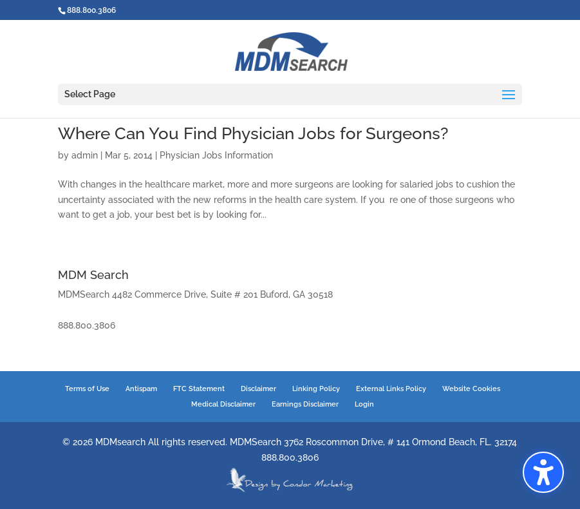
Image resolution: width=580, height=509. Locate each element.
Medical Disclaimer (223, 404)
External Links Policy (391, 389)
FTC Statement (199, 389)
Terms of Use (87, 389)
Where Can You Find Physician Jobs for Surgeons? (253, 133)
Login (364, 404)
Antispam (141, 389)
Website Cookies (471, 389)
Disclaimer (258, 389)
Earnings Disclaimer (305, 404)
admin (84, 155)
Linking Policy (316, 389)
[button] (543, 472)
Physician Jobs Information (216, 155)
